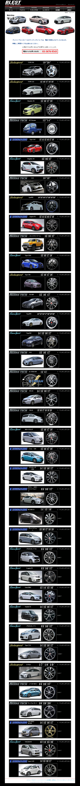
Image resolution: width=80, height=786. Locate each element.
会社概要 (49, 780)
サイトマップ (71, 780)
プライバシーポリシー (62, 780)
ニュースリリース (42, 780)
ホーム (28, 780)
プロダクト (33, 780)
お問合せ (54, 780)
